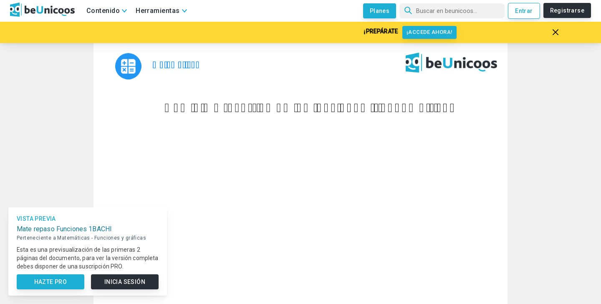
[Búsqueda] (452, 10)
